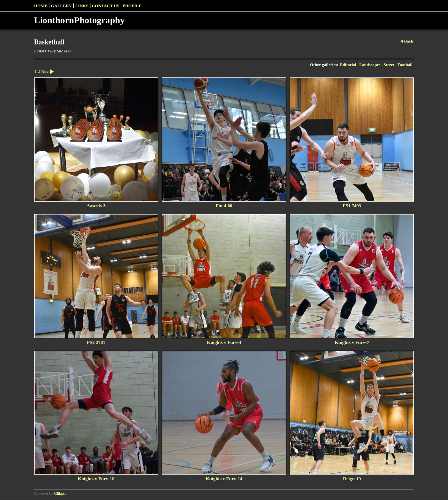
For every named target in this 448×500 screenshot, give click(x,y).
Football (405, 64)
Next (48, 71)
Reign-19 (352, 478)
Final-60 (224, 205)
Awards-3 (96, 205)
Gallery (61, 5)
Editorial (348, 64)
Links (82, 5)
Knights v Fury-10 (96, 478)
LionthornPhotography (79, 20)
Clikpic (60, 493)
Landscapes (369, 64)
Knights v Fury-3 (224, 342)
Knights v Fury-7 (352, 342)
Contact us (105, 5)
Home (40, 5)
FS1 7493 (352, 205)
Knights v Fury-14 (224, 478)
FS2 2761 (96, 342)
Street (388, 64)
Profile (132, 5)
